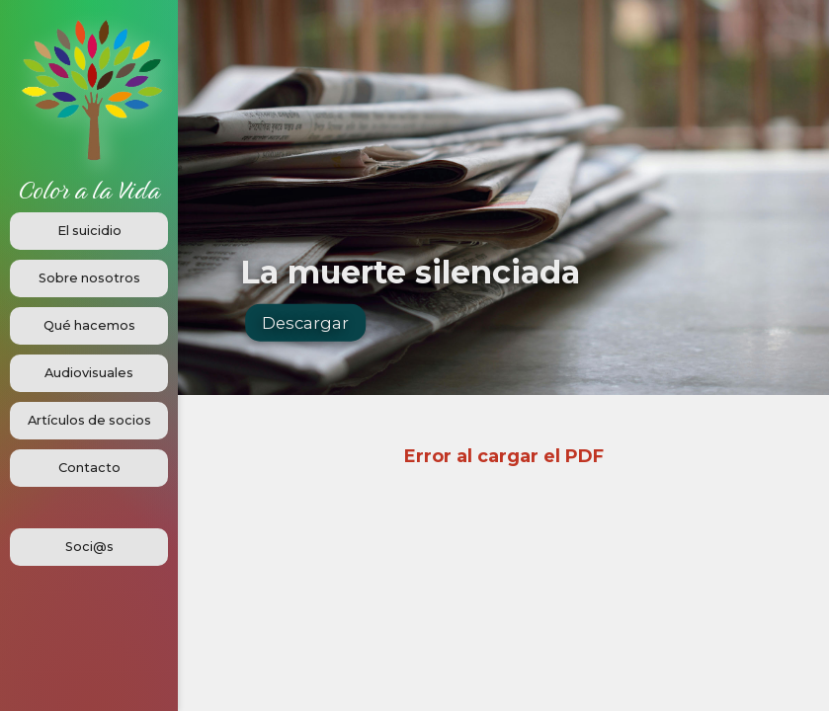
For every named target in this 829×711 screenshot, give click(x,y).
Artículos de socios (89, 420)
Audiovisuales (88, 372)
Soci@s (89, 546)
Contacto (89, 467)
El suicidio (89, 230)
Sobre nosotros (89, 278)
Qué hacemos (89, 325)
